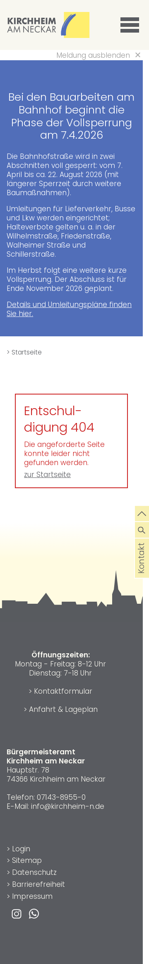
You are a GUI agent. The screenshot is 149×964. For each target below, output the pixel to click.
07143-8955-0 (61, 797)
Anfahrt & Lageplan (63, 709)
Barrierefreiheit (38, 884)
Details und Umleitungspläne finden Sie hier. (69, 309)
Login (21, 849)
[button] (131, 25)
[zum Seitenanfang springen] (142, 512)
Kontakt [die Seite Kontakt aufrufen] (141, 569)
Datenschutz (34, 872)
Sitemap (27, 860)
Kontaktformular (63, 691)
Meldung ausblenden (93, 55)
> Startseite (24, 352)
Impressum (32, 896)
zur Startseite (47, 475)
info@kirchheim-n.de (67, 806)
